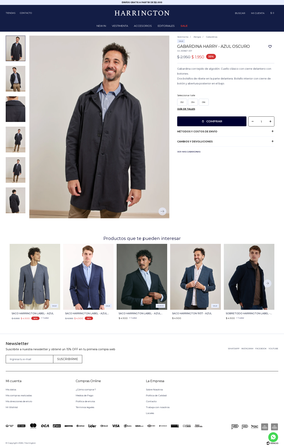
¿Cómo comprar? (86, 389)
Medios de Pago (84, 395)
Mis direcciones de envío (19, 401)
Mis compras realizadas (19, 395)
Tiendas (10, 13)
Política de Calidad (156, 395)
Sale (184, 25)
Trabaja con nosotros (158, 407)
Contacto (26, 13)
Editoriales (166, 25)
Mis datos (11, 389)
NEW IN (101, 25)
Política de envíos (85, 401)
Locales (150, 413)
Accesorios (143, 25)
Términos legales (85, 407)
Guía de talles (186, 109)
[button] (240, 13)
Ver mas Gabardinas (188, 151)
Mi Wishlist (12, 407)
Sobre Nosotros (154, 389)
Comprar (214, 121)
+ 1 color (45, 318)
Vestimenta (120, 25)
